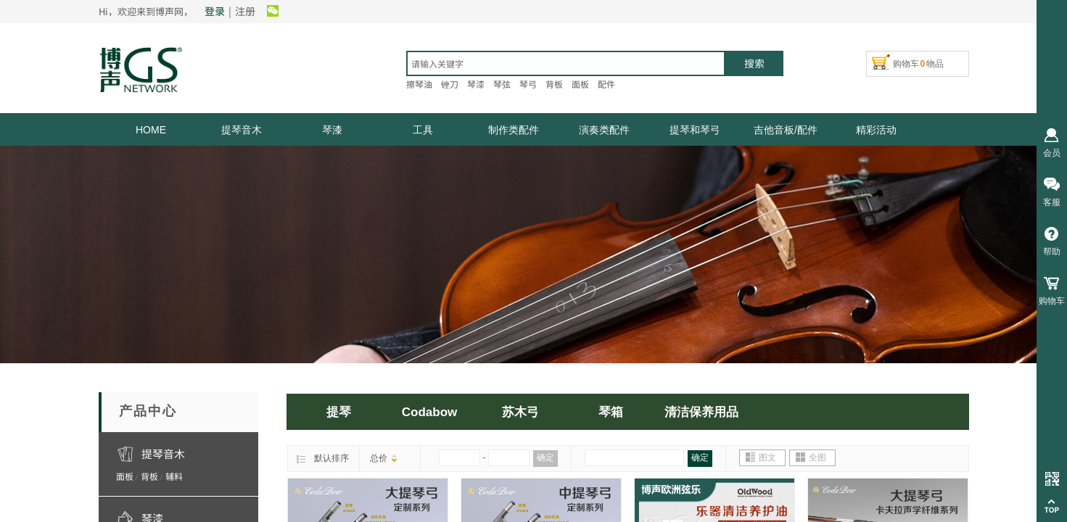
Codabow (430, 412)
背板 (149, 476)
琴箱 (610, 412)
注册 (245, 11)
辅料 (174, 476)
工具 (423, 130)
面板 (124, 476)
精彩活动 (876, 130)
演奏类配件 (604, 130)
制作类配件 (513, 130)
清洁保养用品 (701, 412)
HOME (151, 130)
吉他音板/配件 (785, 130)
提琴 (338, 412)
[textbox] (565, 63)
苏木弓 (520, 412)
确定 (545, 457)
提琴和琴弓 (695, 130)
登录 (215, 11)
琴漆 (332, 130)
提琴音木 (241, 130)
